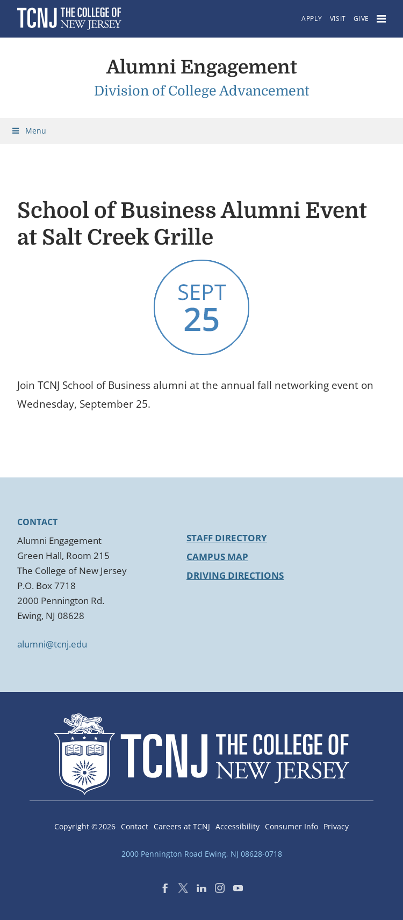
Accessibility (237, 826)
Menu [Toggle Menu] (28, 131)
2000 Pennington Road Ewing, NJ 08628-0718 (201, 854)
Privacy (336, 826)
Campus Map (217, 556)
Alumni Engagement (201, 67)
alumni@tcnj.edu (52, 644)
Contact (134, 826)
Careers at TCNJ (182, 826)
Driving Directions (235, 575)
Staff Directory (226, 538)
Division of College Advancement (202, 91)
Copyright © (85, 826)
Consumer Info (291, 826)
